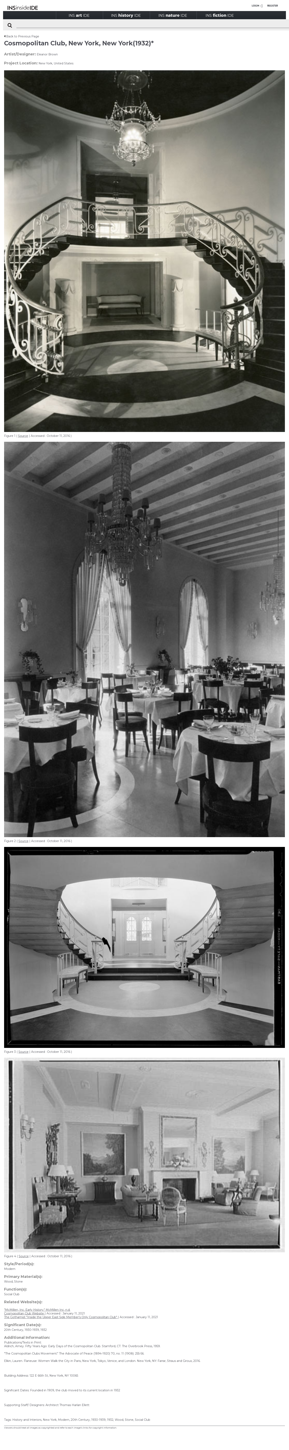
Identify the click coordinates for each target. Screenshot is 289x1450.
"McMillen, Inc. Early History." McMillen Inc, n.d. (37, 1310)
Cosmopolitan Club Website (24, 1313)
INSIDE (79, 15)
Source (23, 436)
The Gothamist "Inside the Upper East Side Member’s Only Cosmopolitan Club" (61, 1317)
